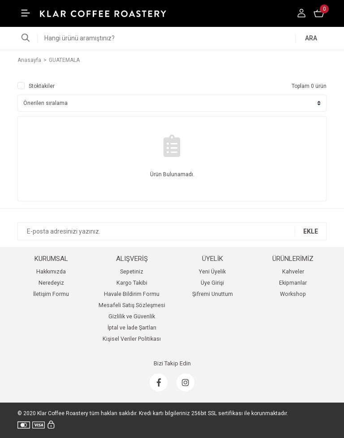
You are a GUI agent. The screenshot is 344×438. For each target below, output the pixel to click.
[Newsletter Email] (172, 231)
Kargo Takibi (131, 282)
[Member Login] (302, 13)
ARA (311, 38)
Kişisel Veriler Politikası (132, 338)
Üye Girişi (212, 282)
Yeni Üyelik (212, 271)
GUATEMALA (64, 60)
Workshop (293, 294)
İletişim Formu (51, 294)
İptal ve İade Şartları (132, 327)
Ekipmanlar (293, 282)
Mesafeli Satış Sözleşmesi (132, 305)
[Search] (172, 38)
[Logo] (103, 13)
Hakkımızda (51, 271)
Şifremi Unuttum (212, 294)
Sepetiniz (131, 271)
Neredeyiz (51, 282)
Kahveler (293, 271)
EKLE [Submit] (310, 231)
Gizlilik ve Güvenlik (131, 316)
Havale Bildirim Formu (131, 294)
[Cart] (320, 13)
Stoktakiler (42, 86)
